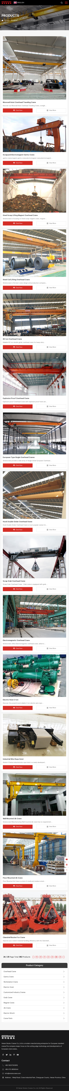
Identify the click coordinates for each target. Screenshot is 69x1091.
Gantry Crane (9, 977)
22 (48, 957)
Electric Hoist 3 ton (10, 700)
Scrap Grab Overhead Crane (14, 581)
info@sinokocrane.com (13, 1073)
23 (52, 957)
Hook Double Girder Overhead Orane (17, 522)
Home (6, 20)
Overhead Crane (10, 971)
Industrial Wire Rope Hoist (13, 759)
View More (51, 110)
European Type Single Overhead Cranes (19, 457)
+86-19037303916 (11, 1065)
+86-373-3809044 (11, 1069)
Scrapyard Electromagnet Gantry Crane (18, 155)
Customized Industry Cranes (14, 992)
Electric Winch (9, 1013)
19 (36, 957)
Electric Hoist (9, 987)
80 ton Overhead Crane (12, 339)
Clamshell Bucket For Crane (14, 937)
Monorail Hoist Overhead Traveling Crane (19, 102)
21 (44, 957)
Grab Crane (8, 997)
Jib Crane (7, 1008)
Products (14, 20)
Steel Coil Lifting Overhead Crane (16, 280)
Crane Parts (8, 1018)
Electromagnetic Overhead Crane (16, 640)
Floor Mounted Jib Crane (13, 878)
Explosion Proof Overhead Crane (16, 398)
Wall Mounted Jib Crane (12, 818)
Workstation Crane (11, 982)
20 (41, 957)
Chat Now (17, 110)
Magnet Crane (9, 1003)
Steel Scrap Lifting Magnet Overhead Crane (20, 215)
